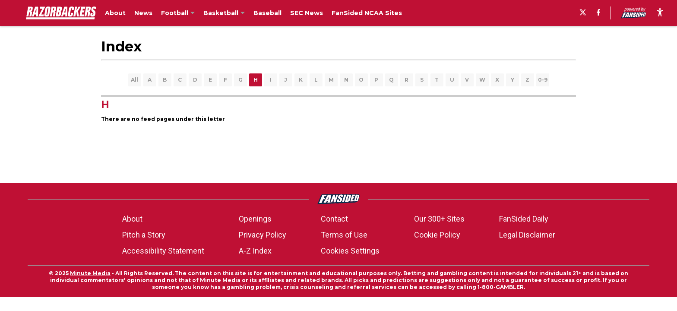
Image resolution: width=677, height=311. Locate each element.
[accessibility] (660, 13)
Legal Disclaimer (527, 234)
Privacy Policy (262, 234)
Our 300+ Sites (439, 218)
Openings (255, 218)
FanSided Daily (523, 218)
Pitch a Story (143, 234)
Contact (334, 218)
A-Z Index (255, 250)
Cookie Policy (437, 234)
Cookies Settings (350, 250)
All (134, 79)
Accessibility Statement (163, 250)
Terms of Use (344, 234)
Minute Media (90, 273)
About (132, 218)
